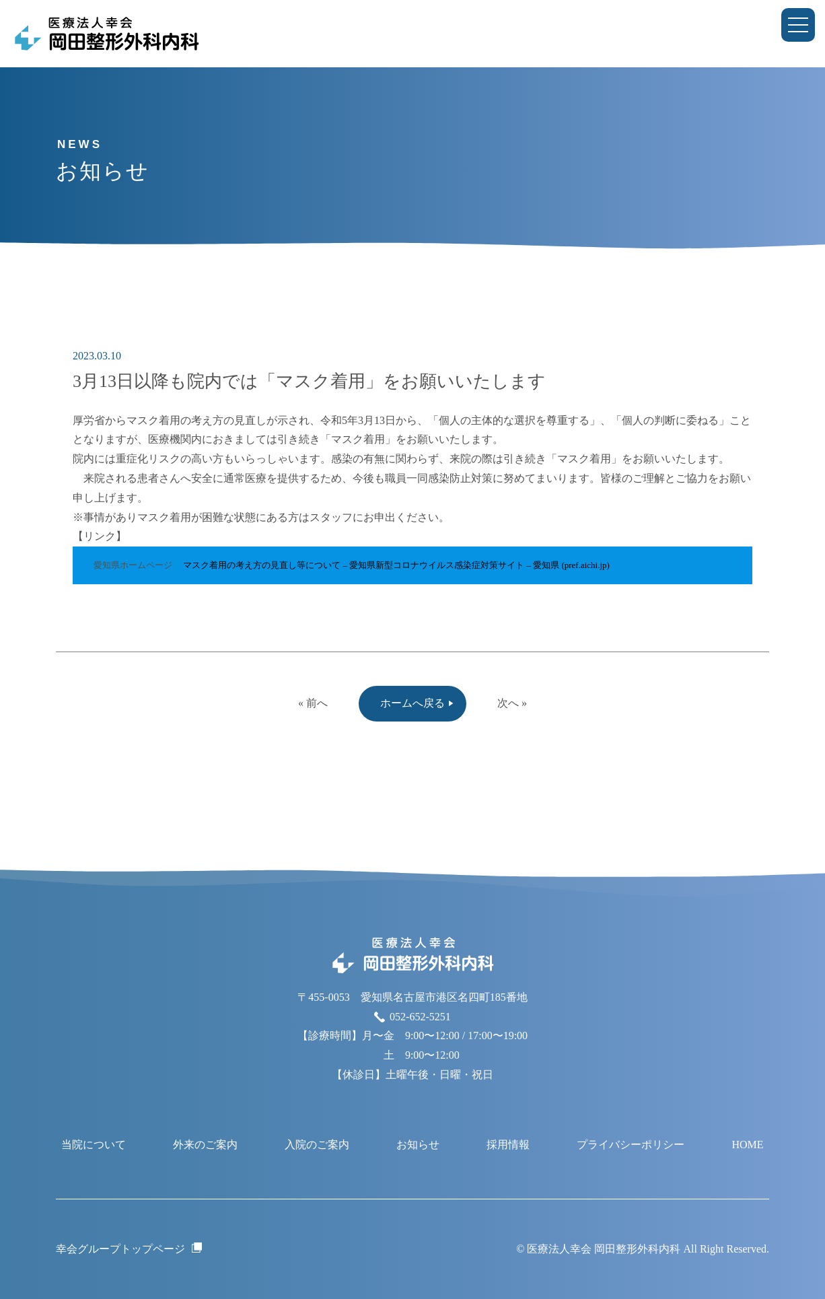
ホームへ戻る (412, 703)
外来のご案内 (205, 1144)
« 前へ (313, 703)
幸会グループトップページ (120, 1249)
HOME (747, 1144)
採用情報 (508, 1144)
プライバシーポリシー (630, 1144)
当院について (93, 1144)
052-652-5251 (420, 1016)
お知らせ (417, 1144)
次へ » (512, 703)
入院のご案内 (317, 1144)
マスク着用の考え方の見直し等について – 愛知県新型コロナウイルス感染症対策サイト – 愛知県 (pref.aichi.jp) (396, 565)
